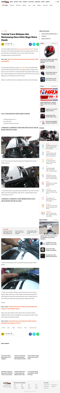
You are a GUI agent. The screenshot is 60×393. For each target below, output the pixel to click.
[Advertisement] (30, 18)
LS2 (14, 386)
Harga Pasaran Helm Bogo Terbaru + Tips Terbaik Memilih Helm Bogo (8, 232)
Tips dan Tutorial (32, 327)
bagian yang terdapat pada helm (24, 49)
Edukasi (16, 1)
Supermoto (45, 5)
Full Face (12, 5)
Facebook (4, 387)
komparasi (37, 1)
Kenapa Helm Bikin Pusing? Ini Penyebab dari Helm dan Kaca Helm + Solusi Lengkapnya (51, 249)
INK (29, 384)
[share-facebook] (30, 44)
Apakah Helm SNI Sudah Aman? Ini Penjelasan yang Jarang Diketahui (48, 237)
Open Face (18, 5)
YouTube (10, 387)
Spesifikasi (31, 1)
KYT (36, 384)
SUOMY (22, 388)
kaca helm (22, 67)
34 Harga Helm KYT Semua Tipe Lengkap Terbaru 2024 (51, 162)
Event (20, 1)
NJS (29, 386)
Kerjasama (53, 386)
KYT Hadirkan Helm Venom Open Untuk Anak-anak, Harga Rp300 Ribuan (50, 67)
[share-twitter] (34, 44)
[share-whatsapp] (37, 44)
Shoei (29, 388)
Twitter (8, 387)
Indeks (5, 5)
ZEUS (36, 388)
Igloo (9, 327)
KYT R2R (43, 36)
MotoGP (24, 5)
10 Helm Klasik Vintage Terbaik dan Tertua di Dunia (32, 232)
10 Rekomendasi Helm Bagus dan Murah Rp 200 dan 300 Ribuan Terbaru (51, 155)
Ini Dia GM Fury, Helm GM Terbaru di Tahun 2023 (51, 79)
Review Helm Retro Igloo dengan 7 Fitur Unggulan (19, 232)
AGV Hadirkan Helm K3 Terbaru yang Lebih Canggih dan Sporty (51, 73)
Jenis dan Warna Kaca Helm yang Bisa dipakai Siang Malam (51, 215)
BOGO (3, 327)
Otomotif (25, 1)
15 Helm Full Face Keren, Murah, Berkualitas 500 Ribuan (52, 207)
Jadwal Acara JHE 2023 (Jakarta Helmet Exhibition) (51, 110)
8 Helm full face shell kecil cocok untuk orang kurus (51, 192)
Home (2, 31)
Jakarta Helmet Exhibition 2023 (49, 34)
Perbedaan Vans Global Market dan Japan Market (51, 185)
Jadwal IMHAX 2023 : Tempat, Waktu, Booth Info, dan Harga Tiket (48, 104)
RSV (36, 386)
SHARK (15, 388)
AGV (15, 384)
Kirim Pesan (46, 386)
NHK (22, 386)
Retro (34, 5)
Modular (39, 5)
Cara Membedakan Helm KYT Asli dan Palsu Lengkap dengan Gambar (51, 170)
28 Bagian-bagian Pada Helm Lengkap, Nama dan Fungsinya (51, 147)
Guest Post (46, 388)
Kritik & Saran (54, 384)
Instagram (6, 387)
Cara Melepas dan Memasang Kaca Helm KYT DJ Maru (51, 200)
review (43, 1)
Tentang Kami (46, 384)
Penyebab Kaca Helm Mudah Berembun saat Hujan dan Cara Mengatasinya (51, 256)
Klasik (51, 5)
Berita (11, 1)
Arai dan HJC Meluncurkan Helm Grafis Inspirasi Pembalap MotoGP (48, 61)
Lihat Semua (53, 43)
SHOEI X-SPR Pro (45, 38)
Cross (29, 5)
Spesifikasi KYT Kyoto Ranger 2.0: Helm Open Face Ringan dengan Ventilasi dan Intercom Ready (51, 243)
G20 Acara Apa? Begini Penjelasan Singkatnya (51, 122)
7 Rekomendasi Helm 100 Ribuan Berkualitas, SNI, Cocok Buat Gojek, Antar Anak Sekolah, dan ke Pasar (51, 177)
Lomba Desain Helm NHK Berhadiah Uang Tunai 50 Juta (51, 116)
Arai (22, 384)
